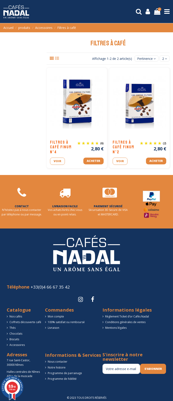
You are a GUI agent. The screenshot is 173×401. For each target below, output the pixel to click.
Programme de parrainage (65, 373)
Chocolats (15, 334)
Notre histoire (57, 367)
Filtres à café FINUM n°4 (61, 147)
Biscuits (14, 339)
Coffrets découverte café (25, 322)
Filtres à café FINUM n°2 (123, 147)
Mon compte (56, 316)
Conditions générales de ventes (125, 322)
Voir (57, 161)
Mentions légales (116, 328)
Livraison (53, 328)
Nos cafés (15, 316)
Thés (12, 328)
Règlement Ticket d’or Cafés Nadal (127, 316)
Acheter (93, 161)
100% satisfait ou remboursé (66, 322)
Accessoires (17, 345)
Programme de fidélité (62, 379)
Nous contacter (57, 362)
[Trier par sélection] (146, 58)
